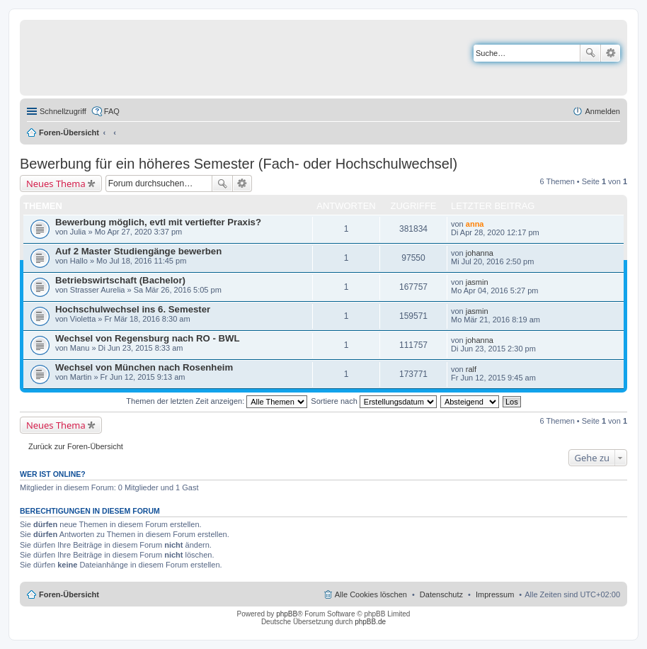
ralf (471, 369)
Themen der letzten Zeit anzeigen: (216, 401)
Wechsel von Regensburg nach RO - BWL (147, 338)
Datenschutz (441, 594)
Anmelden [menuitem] (602, 111)
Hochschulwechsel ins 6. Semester (132, 309)
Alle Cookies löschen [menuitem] (371, 594)
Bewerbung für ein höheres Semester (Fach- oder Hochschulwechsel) (238, 163)
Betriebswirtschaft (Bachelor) (120, 280)
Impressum (495, 594)
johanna (479, 253)
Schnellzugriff (63, 111)
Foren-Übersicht (69, 132)
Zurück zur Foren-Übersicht (75, 446)
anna (475, 224)
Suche (590, 53)
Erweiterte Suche (610, 53)
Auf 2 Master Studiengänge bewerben (138, 251)
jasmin (477, 282)
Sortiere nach (373, 401)
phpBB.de (370, 622)
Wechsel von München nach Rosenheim (144, 367)
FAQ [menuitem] (112, 111)
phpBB (286, 614)
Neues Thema (56, 183)
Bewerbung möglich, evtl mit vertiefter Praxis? (158, 222)
